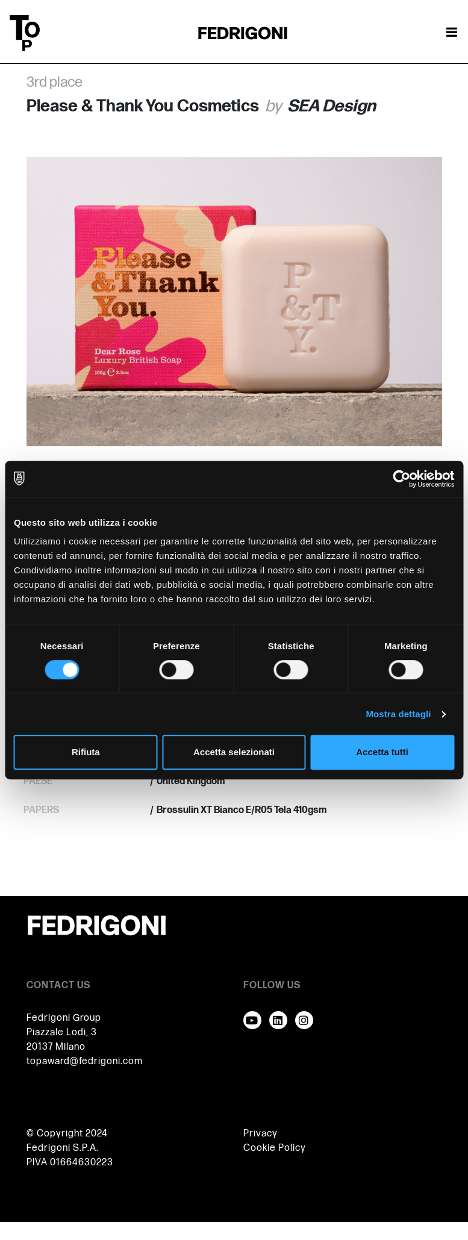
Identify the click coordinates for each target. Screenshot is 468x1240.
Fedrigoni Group (64, 1018)
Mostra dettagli (398, 714)
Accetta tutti (382, 752)
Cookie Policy (274, 1148)
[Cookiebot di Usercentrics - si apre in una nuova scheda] (401, 479)
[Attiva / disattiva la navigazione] (451, 33)
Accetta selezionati (234, 752)
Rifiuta (86, 752)
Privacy (260, 1133)
